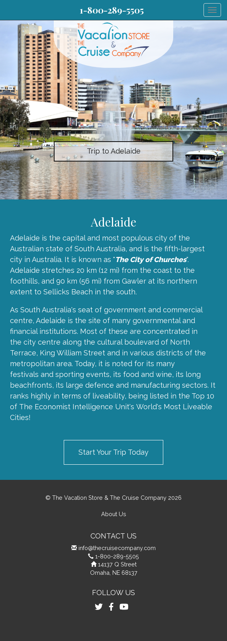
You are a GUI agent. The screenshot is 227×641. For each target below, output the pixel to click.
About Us (113, 514)
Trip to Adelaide (114, 151)
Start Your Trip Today (113, 452)
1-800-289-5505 (112, 10)
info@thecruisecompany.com (117, 547)
